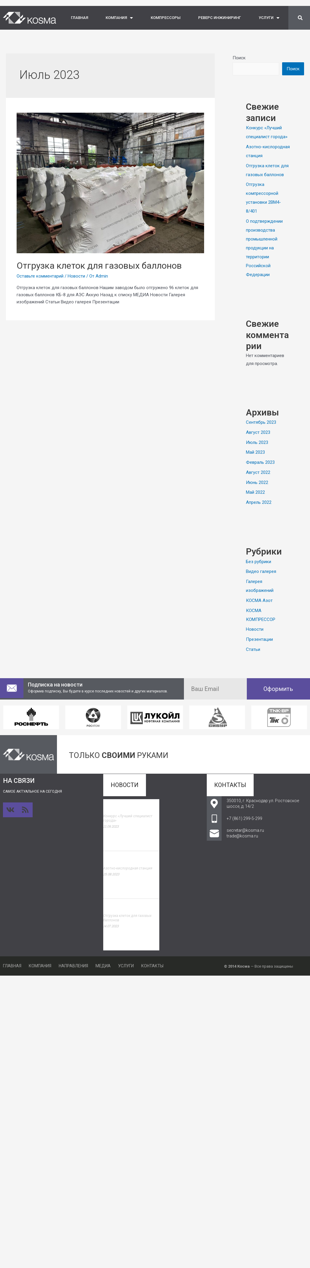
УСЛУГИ (269, 17)
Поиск (239, 57)
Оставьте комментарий (40, 276)
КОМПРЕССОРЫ (166, 17)
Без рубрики (258, 561)
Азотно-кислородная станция (127, 868)
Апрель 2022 (258, 502)
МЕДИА (103, 965)
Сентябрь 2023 (261, 422)
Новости (76, 276)
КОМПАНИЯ (119, 17)
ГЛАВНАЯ (79, 17)
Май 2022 (255, 492)
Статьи (253, 649)
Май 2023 (255, 452)
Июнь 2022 (257, 482)
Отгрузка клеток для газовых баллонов (99, 265)
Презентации (259, 639)
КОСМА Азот (259, 600)
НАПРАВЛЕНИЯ (73, 965)
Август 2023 (258, 432)
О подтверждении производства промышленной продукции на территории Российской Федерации (264, 248)
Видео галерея (261, 571)
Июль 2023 (257, 442)
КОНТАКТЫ (152, 965)
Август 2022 (258, 472)
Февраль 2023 (260, 462)
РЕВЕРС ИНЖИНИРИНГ (219, 17)
